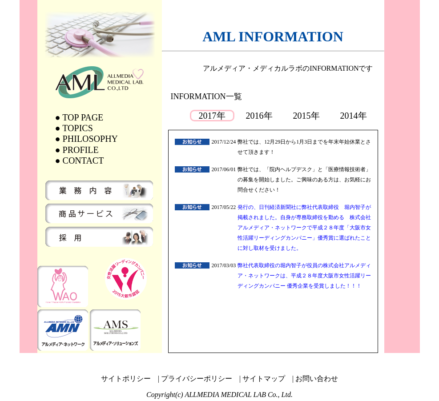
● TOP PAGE (79, 117)
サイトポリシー (126, 378)
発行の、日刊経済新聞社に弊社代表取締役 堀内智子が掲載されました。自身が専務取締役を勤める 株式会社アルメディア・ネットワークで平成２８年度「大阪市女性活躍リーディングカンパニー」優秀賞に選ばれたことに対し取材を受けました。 (304, 227)
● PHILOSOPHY (86, 139)
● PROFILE (77, 150)
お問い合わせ (316, 378)
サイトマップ (263, 378)
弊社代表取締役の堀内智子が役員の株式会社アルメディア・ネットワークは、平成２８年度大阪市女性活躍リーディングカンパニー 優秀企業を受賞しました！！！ (304, 275)
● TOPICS (74, 128)
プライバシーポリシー (196, 378)
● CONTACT (79, 160)
